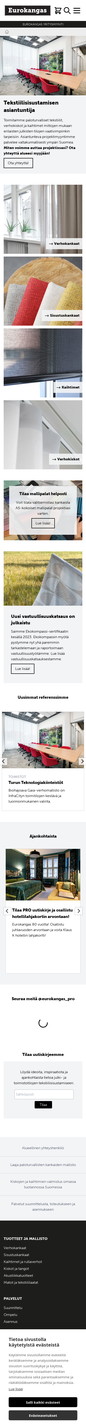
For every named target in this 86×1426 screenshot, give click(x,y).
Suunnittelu (13, 1308)
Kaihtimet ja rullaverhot (23, 1261)
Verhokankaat (15, 1248)
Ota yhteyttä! (18, 163)
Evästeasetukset (43, 1415)
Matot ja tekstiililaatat (21, 1282)
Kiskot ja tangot (16, 1268)
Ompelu (10, 1314)
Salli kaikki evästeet (43, 1402)
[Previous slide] (3, 761)
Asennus (10, 1321)
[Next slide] (82, 761)
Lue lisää (16, 1389)
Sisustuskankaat (16, 1255)
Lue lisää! (43, 523)
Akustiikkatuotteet (18, 1275)
